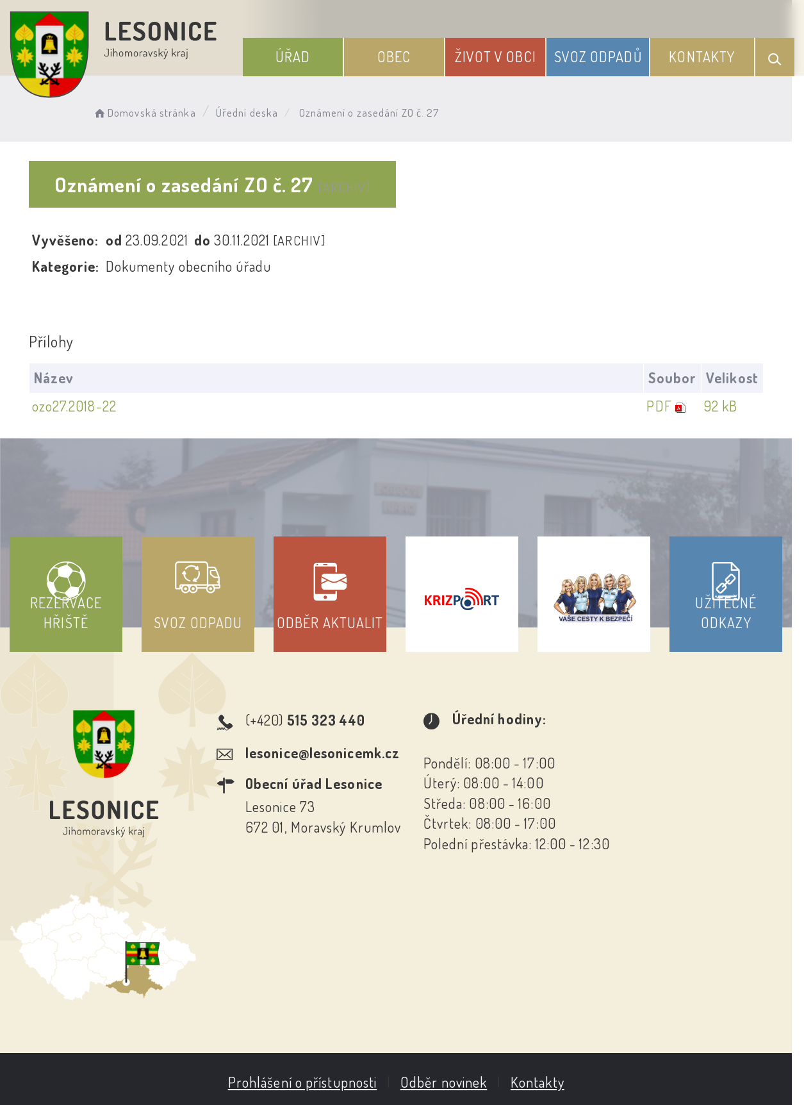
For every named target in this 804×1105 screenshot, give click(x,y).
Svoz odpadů (599, 56)
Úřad (296, 56)
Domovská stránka (145, 112)
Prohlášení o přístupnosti (308, 968)
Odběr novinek (449, 968)
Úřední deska (248, 112)
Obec (396, 56)
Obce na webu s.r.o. (609, 1031)
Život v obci (497, 56)
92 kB (733, 406)
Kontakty (702, 56)
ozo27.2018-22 (74, 406)
